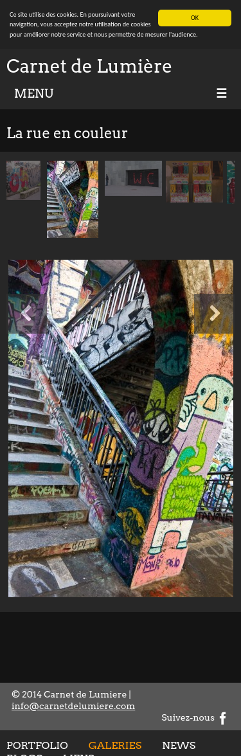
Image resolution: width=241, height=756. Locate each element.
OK (195, 18)
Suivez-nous (195, 717)
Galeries (115, 745)
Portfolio (37, 745)
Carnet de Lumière (89, 66)
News (178, 745)
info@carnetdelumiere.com (73, 706)
